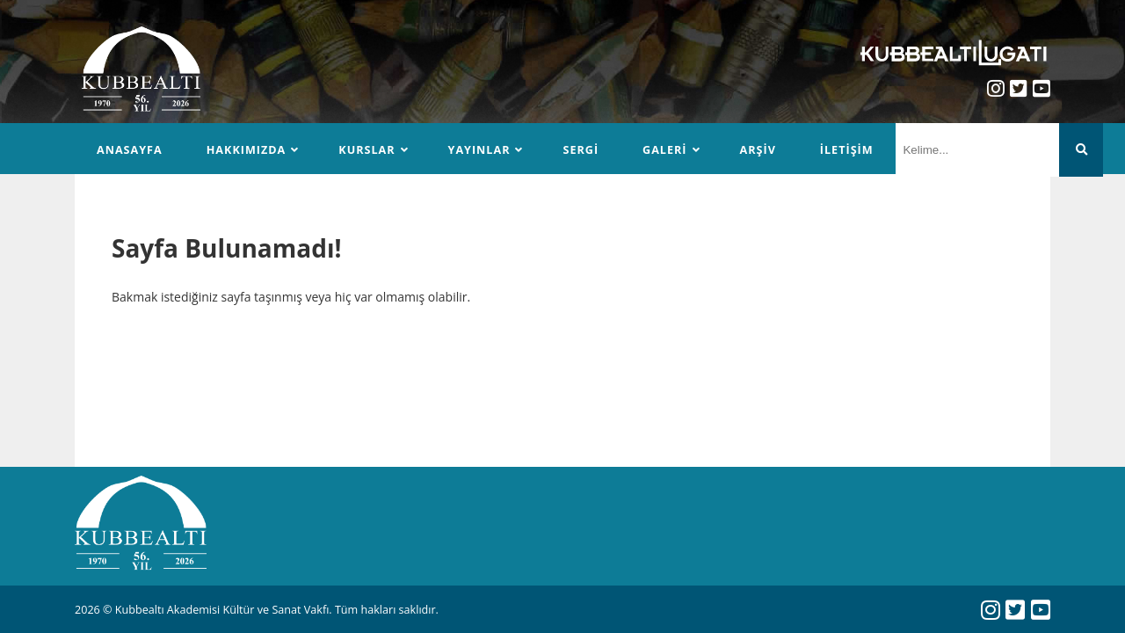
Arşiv (758, 149)
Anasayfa (130, 149)
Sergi (580, 149)
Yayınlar (479, 149)
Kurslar (366, 149)
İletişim (847, 149)
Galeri (664, 149)
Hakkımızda (247, 149)
